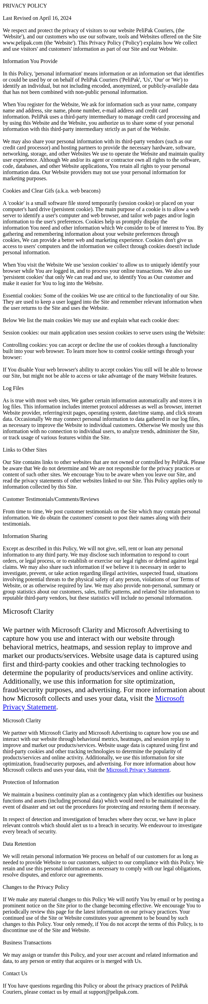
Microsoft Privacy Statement (138, 770)
